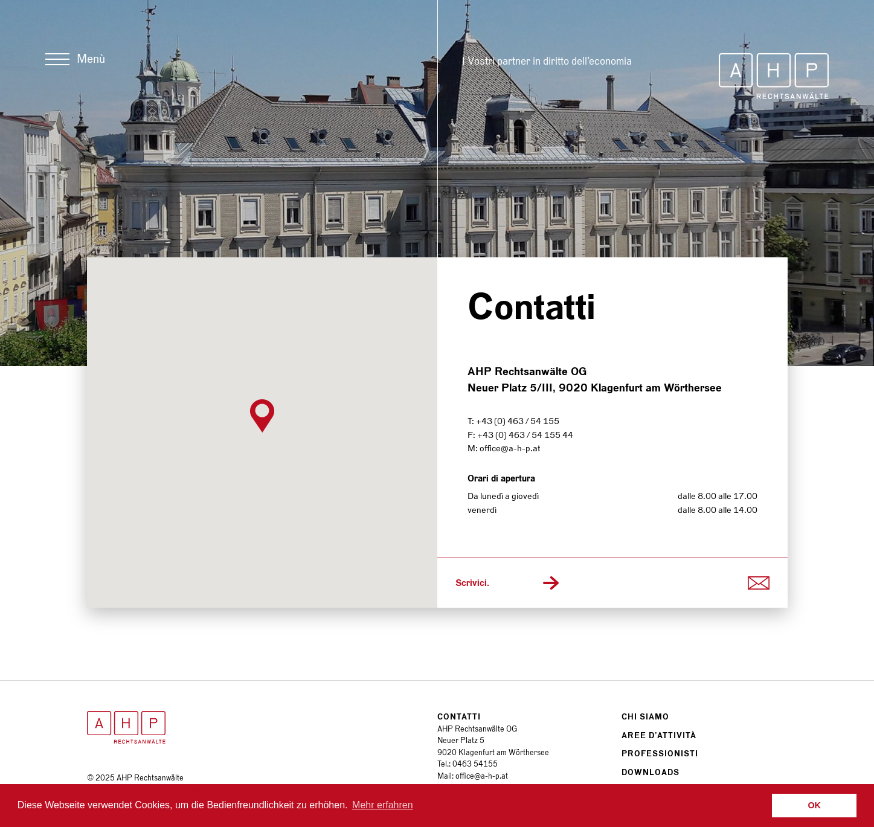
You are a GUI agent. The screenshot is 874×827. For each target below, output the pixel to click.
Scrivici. (472, 583)
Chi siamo (645, 717)
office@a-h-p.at (510, 448)
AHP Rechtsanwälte (774, 76)
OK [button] (814, 805)
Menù (91, 59)
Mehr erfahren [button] (382, 805)
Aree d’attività (659, 735)
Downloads (651, 772)
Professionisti (660, 753)
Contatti (459, 717)
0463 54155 (475, 764)
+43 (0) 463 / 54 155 (517, 421)
